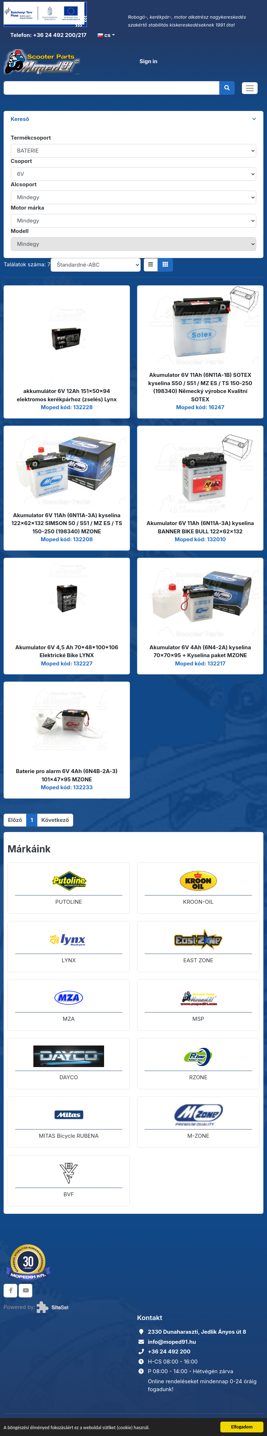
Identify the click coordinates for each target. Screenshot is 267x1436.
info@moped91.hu (172, 1341)
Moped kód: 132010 (200, 539)
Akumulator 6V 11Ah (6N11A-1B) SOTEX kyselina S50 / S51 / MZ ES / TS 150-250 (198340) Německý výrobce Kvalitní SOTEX (200, 387)
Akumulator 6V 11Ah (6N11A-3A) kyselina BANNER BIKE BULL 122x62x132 (200, 527)
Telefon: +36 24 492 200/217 (47, 35)
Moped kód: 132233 (67, 787)
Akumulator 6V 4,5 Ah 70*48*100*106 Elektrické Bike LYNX (66, 651)
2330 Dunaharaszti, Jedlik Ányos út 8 (197, 1331)
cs (104, 35)
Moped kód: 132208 (67, 539)
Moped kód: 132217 (200, 663)
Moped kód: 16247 (200, 407)
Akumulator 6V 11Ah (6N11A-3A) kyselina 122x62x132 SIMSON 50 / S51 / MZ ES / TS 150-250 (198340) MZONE (66, 523)
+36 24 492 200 (169, 1351)
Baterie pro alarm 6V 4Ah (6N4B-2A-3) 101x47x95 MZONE (66, 775)
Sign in (149, 61)
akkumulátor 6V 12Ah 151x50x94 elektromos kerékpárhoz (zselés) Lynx (67, 395)
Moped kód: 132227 (66, 663)
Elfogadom (242, 1427)
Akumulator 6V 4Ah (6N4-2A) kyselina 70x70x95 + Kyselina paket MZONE (200, 651)
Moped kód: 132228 (67, 407)
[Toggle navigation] (250, 88)
